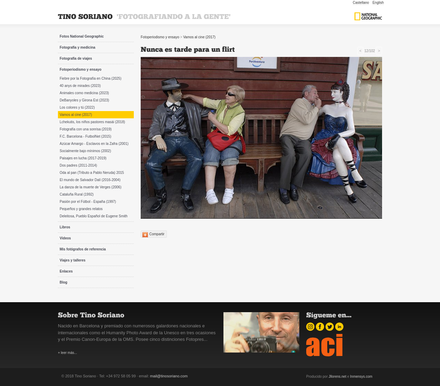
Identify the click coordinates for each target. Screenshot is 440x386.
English (378, 2)
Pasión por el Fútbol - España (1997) (88, 202)
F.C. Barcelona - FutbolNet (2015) (85, 136)
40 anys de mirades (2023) (80, 86)
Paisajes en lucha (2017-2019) (83, 158)
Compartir (156, 234)
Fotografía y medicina (77, 47)
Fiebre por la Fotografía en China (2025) (90, 78)
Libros (65, 227)
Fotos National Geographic (82, 36)
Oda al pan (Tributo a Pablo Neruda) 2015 (92, 173)
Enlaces (66, 271)
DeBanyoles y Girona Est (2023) (84, 100)
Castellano (361, 2)
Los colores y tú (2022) (77, 107)
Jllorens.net (337, 376)
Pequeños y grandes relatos (81, 209)
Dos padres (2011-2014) (78, 165)
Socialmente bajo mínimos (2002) (85, 151)
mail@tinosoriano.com (169, 376)
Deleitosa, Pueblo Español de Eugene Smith (94, 216)
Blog (63, 282)
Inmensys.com (361, 376)
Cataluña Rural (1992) (76, 194)
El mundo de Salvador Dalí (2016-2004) (90, 180)
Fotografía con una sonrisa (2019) (86, 129)
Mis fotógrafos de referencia (83, 249)
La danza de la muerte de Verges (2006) (90, 187)
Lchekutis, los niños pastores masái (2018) (92, 122)
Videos (65, 238)
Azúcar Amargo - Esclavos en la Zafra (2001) (94, 144)
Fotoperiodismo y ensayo (80, 69)
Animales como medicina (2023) (84, 93)
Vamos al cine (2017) (76, 115)
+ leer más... (67, 353)
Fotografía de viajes (76, 58)
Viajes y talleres (73, 260)
